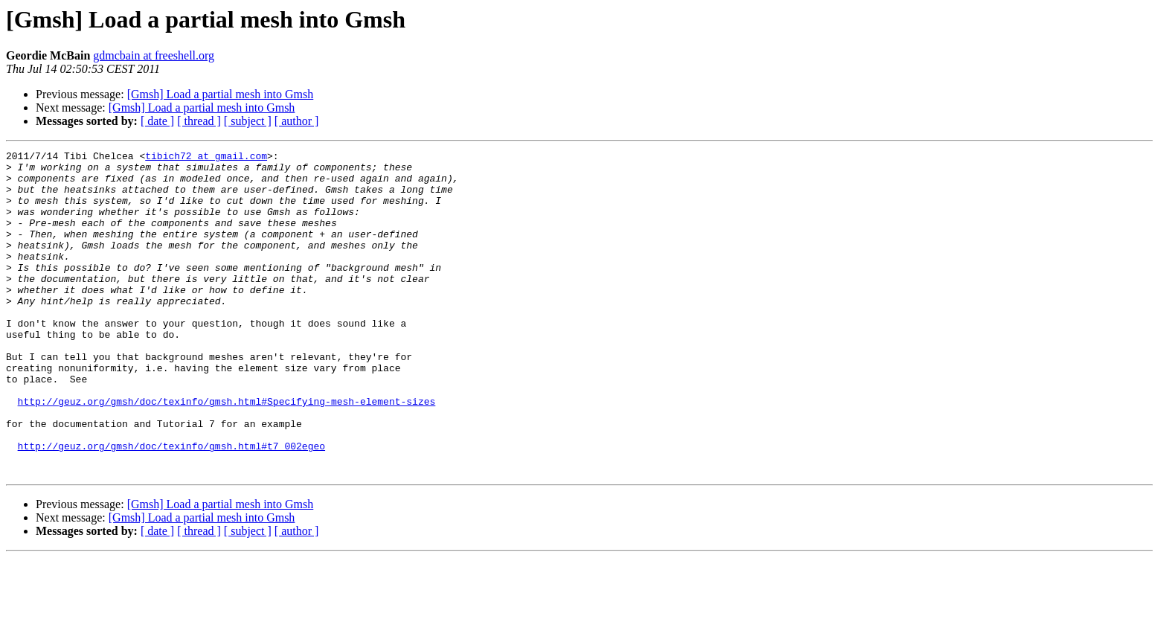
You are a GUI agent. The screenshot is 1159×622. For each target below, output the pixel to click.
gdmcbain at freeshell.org (153, 55)
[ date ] (157, 121)
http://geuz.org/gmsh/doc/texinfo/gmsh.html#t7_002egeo (171, 506)
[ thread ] (199, 121)
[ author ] (296, 121)
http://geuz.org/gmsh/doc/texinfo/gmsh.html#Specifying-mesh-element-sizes (227, 452)
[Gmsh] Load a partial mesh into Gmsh (220, 94)
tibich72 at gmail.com (206, 157)
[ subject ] (248, 121)
